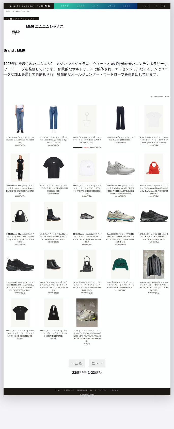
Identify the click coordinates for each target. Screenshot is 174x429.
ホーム (8, 11)
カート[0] (160, 7)
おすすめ (80, 7)
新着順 (167, 96)
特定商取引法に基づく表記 (84, 390)
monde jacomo (22, 6)
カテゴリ (96, 7)
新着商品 (65, 7)
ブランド (111, 7)
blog (38, 7)
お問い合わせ (114, 390)
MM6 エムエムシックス (22, 11)
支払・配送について (68, 390)
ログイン (147, 7)
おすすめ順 (154, 96)
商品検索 (126, 7)
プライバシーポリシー (101, 390)
